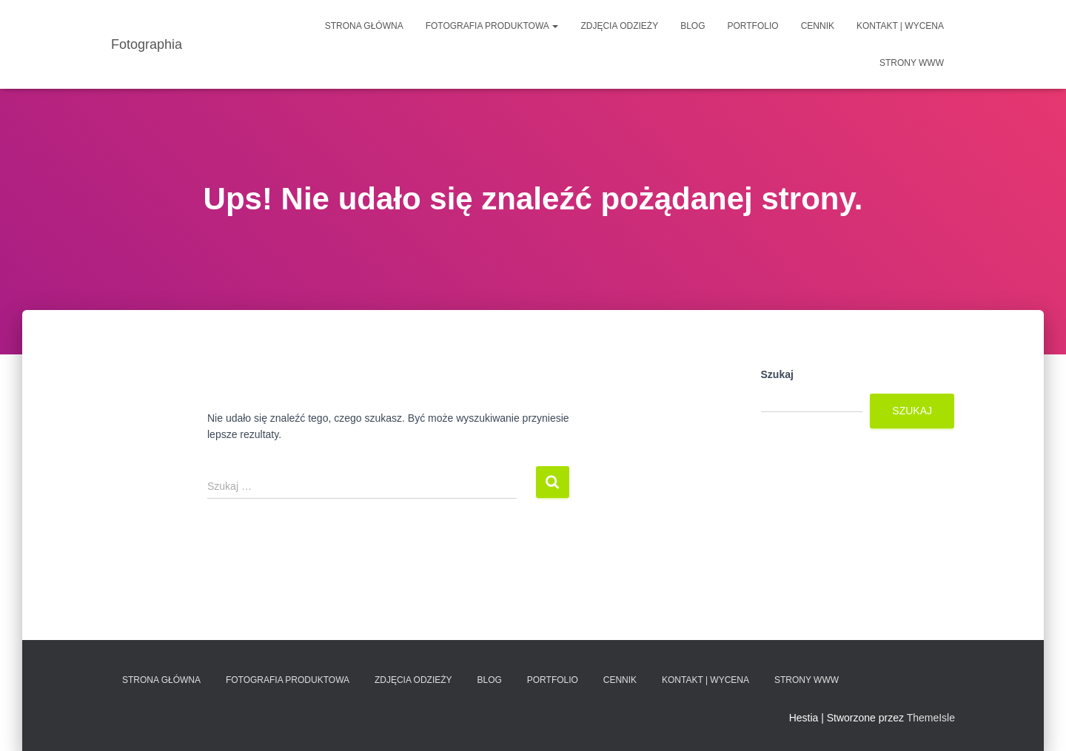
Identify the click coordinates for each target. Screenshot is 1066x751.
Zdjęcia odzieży (619, 26)
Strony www (911, 63)
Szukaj (777, 374)
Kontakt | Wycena (900, 26)
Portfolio (753, 26)
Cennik (817, 26)
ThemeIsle (931, 718)
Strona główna (364, 26)
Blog (692, 26)
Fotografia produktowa (492, 26)
